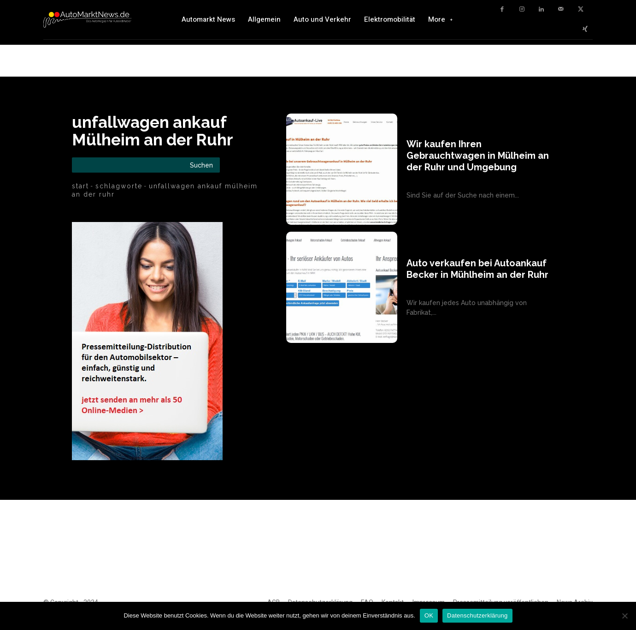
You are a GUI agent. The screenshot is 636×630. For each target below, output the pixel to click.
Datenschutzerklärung (477, 615)
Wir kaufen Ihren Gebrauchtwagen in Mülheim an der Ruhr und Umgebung (477, 155)
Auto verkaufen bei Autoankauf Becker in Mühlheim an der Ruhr (477, 269)
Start (80, 186)
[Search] (201, 165)
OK (428, 615)
